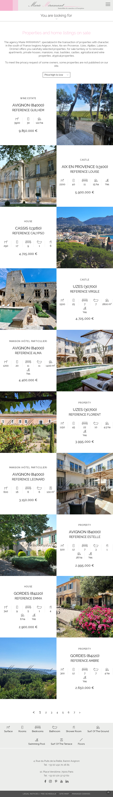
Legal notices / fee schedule (39, 794)
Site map (64, 794)
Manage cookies (81, 794)
